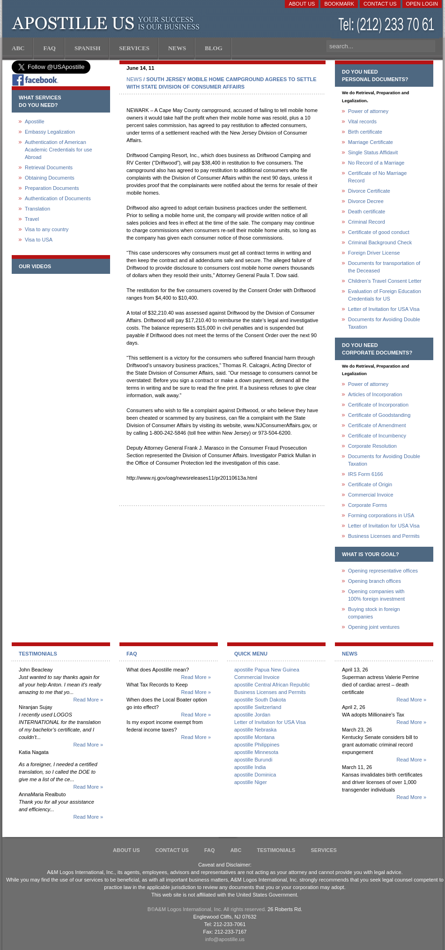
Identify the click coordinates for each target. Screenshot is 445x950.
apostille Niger (250, 782)
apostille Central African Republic (272, 684)
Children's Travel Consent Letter (385, 281)
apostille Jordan (252, 714)
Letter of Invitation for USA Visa (384, 309)
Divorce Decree (366, 201)
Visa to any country (46, 229)
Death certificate (366, 211)
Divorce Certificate (369, 191)
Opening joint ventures (374, 627)
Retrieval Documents (49, 167)
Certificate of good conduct (378, 232)
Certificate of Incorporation (378, 404)
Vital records (362, 121)
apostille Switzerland (257, 707)
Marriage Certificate (370, 142)
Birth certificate (365, 132)
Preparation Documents (52, 188)
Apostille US (107, 23)
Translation (37, 208)
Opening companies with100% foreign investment (376, 595)
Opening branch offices (374, 581)
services (323, 850)
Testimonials (276, 850)
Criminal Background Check (380, 242)
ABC (236, 850)
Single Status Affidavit (373, 152)
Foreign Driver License (374, 253)
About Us (302, 4)
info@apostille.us (225, 939)
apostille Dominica (255, 774)
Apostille (34, 121)
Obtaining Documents (49, 178)
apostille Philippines (257, 744)
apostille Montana (254, 737)
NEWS (134, 79)
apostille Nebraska (255, 729)
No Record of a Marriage (376, 163)
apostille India (250, 767)
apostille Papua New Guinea (266, 669)
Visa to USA (38, 239)
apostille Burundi (253, 759)
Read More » (88, 699)
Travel (32, 219)
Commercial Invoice (370, 495)
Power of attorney (368, 111)
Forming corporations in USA (381, 515)
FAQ (209, 850)
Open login (422, 4)
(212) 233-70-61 (387, 25)
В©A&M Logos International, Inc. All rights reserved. (207, 909)
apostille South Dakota (260, 699)
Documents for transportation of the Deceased (384, 266)
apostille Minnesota (256, 752)
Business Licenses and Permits (384, 536)
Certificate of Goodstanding (379, 415)
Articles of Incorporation (375, 394)
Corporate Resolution (372, 446)
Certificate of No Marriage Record (377, 176)
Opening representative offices (383, 570)
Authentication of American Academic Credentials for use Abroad (58, 149)
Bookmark (339, 4)
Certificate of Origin (370, 484)
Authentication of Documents (58, 198)
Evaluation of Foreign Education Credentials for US (384, 295)
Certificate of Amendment (377, 425)
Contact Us (380, 4)
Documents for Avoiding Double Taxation (384, 323)
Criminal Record (366, 222)
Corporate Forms (367, 505)
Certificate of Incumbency (377, 435)
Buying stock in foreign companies (374, 612)
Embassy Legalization (50, 132)
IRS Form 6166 (365, 474)
